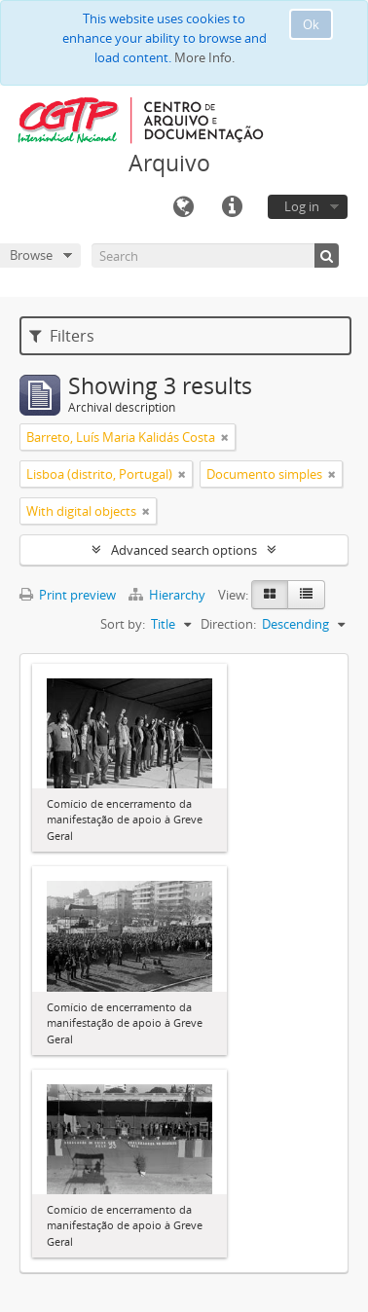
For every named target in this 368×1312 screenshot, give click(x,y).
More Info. (204, 57)
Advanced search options (184, 550)
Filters (61, 335)
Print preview (67, 594)
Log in (301, 206)
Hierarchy (168, 594)
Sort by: (122, 624)
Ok (311, 24)
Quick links (231, 207)
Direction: (228, 624)
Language (183, 207)
